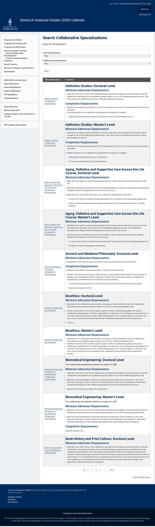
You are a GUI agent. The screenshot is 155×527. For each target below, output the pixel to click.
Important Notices (11, 85)
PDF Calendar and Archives (15, 126)
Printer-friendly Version (142, 478)
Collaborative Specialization (54, 61)
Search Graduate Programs (15, 52)
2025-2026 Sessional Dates (15, 81)
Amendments (9, 72)
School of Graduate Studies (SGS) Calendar (58, 20)
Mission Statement (12, 111)
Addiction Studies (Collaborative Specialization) (51, 102)
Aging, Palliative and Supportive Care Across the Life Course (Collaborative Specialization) (54, 188)
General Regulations (12, 88)
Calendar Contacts (15, 498)
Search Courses (10, 65)
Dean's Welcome (11, 108)
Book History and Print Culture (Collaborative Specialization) (53, 451)
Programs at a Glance (13, 41)
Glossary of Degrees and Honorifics (19, 69)
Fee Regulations (10, 95)
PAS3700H (73, 118)
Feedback (11, 500)
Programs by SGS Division (15, 48)
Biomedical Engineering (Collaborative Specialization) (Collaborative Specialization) (54, 375)
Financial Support (11, 99)
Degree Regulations (12, 92)
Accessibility (13, 503)
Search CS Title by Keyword (54, 45)
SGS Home (145, 9)
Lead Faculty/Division (51, 54)
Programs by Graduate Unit (15, 44)
